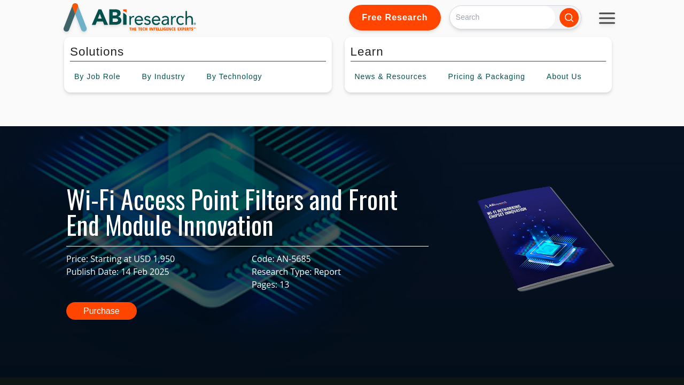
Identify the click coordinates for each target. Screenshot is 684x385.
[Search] (502, 17)
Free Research (395, 17)
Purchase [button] (101, 310)
